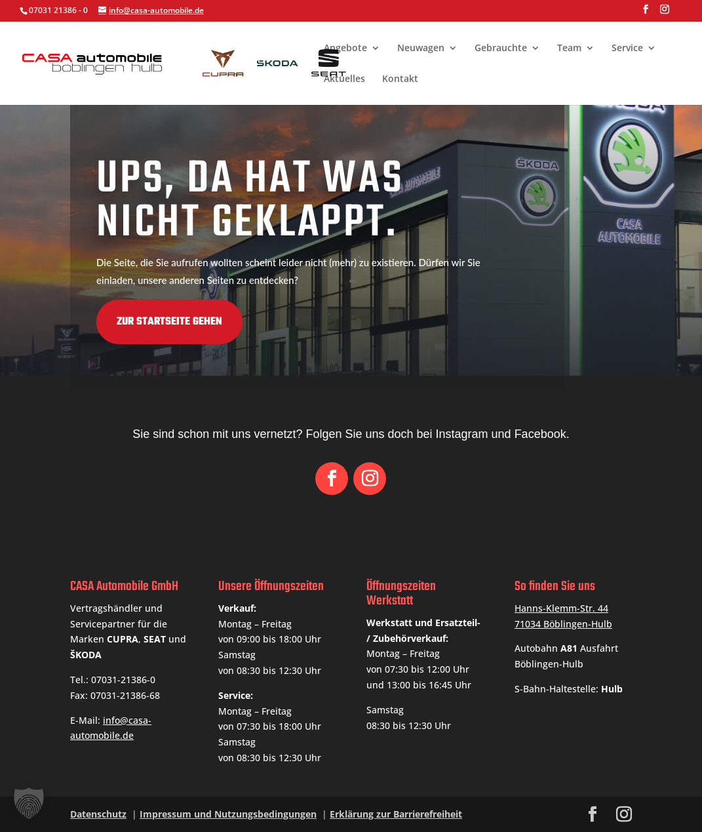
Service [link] (627, 48)
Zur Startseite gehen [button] (81, 321)
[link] (248, 62)
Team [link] (569, 48)
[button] (645, 13)
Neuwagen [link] (420, 48)
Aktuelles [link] (344, 79)
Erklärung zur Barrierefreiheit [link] (396, 814)
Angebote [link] (345, 48)
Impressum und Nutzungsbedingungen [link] (228, 814)
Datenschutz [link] (98, 814)
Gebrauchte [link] (501, 48)
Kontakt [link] (400, 79)
